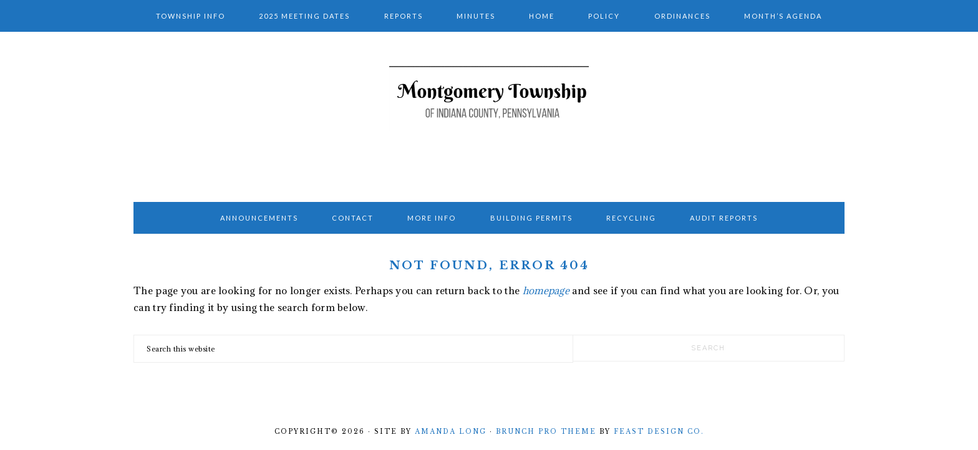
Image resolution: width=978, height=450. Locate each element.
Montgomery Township (489, 113)
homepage (546, 290)
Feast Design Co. (659, 432)
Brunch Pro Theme (546, 432)
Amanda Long (451, 432)
